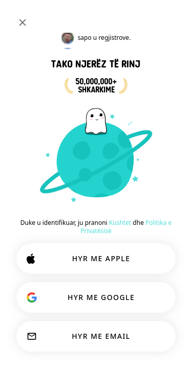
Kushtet (120, 222)
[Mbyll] (22, 22)
